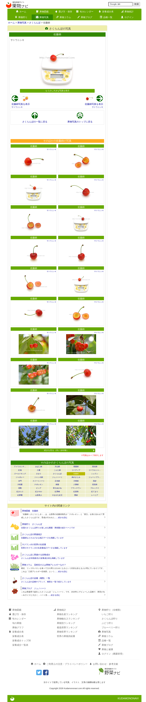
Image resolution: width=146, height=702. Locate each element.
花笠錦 (94, 484)
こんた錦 (57, 470)
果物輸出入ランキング (68, 618)
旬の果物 (16, 623)
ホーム (21, 11)
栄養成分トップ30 (21, 640)
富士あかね (57, 488)
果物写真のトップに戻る (80, 121)
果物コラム (63, 17)
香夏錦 (76, 467)
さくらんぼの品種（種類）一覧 (36, 578)
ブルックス (94, 488)
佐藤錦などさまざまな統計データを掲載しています (42, 538)
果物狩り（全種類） (110, 610)
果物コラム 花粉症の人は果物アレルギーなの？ (44, 565)
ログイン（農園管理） (111, 654)
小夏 (38, 470)
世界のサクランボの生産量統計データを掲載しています (44, 548)
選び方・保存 (63, 11)
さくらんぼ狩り (110, 618)
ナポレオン (38, 484)
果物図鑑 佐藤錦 (30, 511)
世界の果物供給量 (66, 636)
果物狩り (21, 17)
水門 (20, 481)
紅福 (20, 470)
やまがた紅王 (57, 495)
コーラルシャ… (95, 470)
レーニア (94, 495)
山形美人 (38, 495)
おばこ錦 (38, 467)
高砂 (94, 481)
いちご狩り (107, 614)
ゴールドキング (20, 474)
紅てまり (94, 492)
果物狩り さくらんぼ (32, 524)
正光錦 (57, 481)
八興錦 (76, 484)
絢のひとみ (76, 477)
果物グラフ (18, 627)
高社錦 (94, 467)
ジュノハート (57, 477)
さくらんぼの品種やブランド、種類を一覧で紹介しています (46, 582)
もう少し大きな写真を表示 (57, 91)
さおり (38, 474)
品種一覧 (106, 17)
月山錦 (57, 467)
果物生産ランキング (67, 614)
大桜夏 (20, 484)
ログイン (127, 17)
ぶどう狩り (107, 623)
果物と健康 (105, 649)
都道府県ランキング (67, 627)
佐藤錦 (33, 146)
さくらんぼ (34, 22)
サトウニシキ (17, 107)
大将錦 (76, 481)
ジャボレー (20, 477)
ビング (38, 488)
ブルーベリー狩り (111, 627)
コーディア (76, 470)
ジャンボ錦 (38, 477)
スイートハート (39, 481)
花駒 (20, 488)
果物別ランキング (66, 623)
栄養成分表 (106, 11)
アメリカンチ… (20, 467)
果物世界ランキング (67, 632)
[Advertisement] (57, 131)
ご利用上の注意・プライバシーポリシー (65, 664)
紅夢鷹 (20, 495)
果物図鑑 (42, 11)
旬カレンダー (84, 11)
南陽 (57, 484)
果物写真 (42, 17)
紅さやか (38, 492)
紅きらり (20, 492)
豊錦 (76, 495)
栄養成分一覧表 (20, 645)
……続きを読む (60, 517)
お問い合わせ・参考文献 (104, 664)
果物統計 (127, 11)
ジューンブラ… (95, 477)
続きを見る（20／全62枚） (69, 450)
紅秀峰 (57, 492)
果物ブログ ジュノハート (34, 588)
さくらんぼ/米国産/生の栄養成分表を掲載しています (43, 558)
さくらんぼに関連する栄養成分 (36, 555)
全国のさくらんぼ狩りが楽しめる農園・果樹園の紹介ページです (48, 528)
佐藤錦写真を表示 (21, 104)
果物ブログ (84, 17)
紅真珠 (76, 492)
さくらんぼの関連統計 (32, 534)
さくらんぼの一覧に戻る (34, 121)
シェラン (94, 474)
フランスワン (76, 488)
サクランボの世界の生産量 (34, 544)
